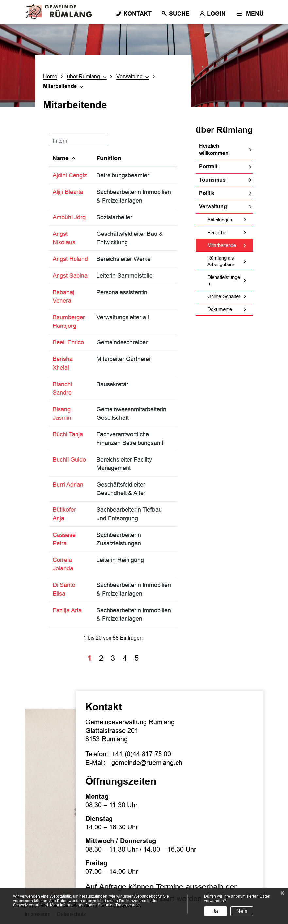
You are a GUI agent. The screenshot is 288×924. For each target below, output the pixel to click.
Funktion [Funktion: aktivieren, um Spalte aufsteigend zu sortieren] (108, 158)
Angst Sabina (70, 275)
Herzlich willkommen (214, 149)
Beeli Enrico (68, 342)
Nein (241, 911)
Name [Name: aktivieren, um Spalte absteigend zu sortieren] (61, 158)
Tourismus (212, 180)
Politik (206, 193)
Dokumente (219, 309)
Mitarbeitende (230, 245)
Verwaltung (213, 206)
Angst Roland (70, 259)
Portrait (208, 166)
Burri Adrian (68, 484)
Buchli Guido (69, 459)
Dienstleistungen (223, 280)
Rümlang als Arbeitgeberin (221, 261)
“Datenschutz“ (127, 905)
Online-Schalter (223, 296)
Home (50, 76)
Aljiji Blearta (68, 192)
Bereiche (216, 232)
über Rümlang (224, 130)
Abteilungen (219, 219)
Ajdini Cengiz (70, 175)
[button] (87, 77)
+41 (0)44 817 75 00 (141, 754)
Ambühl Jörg (69, 217)
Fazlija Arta (67, 610)
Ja (215, 911)
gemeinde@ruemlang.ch (146, 762)
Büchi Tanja (68, 434)
